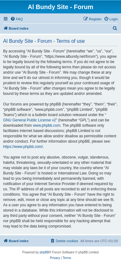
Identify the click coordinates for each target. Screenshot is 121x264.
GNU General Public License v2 (29, 120)
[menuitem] (16, 19)
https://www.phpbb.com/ (23, 146)
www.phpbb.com (46, 125)
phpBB (44, 252)
